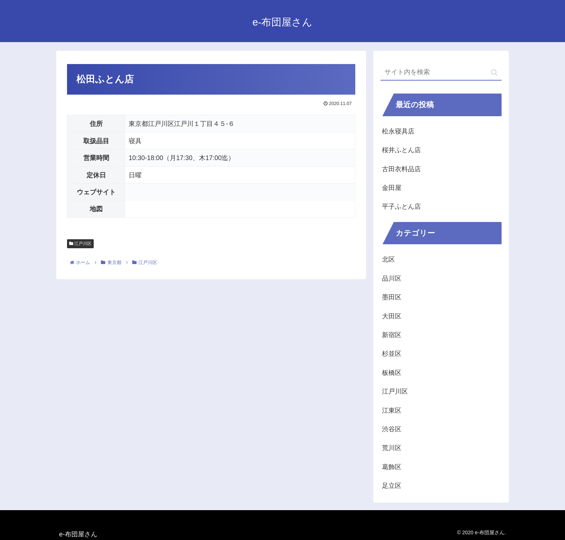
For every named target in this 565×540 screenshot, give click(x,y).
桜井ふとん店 (401, 150)
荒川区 (391, 447)
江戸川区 (80, 243)
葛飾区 (391, 467)
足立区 (391, 485)
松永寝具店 (398, 131)
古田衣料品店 (401, 169)
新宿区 (391, 335)
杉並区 (391, 353)
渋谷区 (391, 429)
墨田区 (391, 297)
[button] (494, 72)
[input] (441, 72)
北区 (388, 259)
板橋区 (391, 372)
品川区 (391, 278)
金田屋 (391, 187)
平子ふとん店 (401, 206)
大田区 (391, 316)
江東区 (391, 410)
